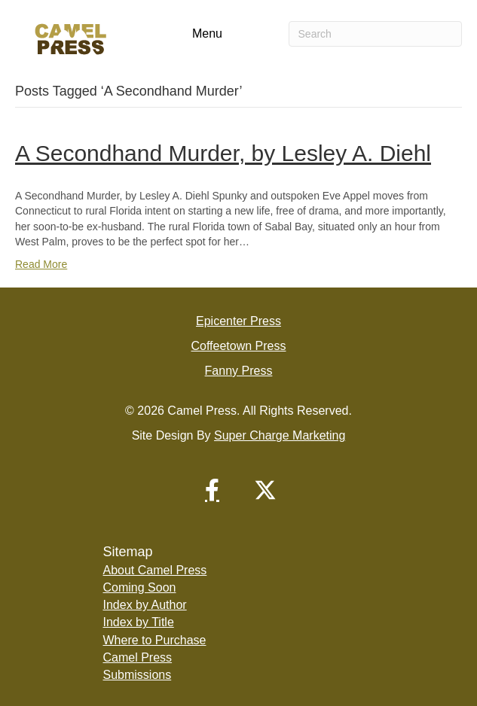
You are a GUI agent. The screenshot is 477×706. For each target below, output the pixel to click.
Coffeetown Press (238, 345)
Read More (41, 264)
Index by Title (138, 622)
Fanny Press (239, 370)
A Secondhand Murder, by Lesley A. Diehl (223, 153)
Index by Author (145, 604)
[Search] (375, 34)
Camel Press (138, 657)
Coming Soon (139, 587)
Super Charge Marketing (279, 435)
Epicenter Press (238, 321)
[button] (212, 490)
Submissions (137, 674)
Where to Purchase (154, 640)
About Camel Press (155, 570)
